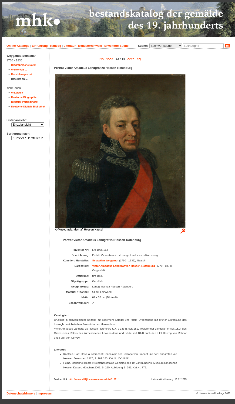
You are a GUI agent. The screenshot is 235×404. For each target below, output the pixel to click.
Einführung (40, 45)
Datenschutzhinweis (21, 393)
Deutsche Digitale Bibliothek (28, 106)
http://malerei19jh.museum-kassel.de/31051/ (93, 379)
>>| (139, 58)
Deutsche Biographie (24, 97)
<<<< (109, 58)
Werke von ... (19, 69)
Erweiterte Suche (116, 45)
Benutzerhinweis (90, 45)
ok (227, 45)
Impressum (45, 393)
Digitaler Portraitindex (24, 101)
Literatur (70, 45)
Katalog (55, 45)
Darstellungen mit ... (23, 74)
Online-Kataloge (18, 45)
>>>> (130, 58)
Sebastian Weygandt (105, 260)
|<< (102, 58)
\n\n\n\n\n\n (165, 45)
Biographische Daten (24, 64)
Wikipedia (17, 92)
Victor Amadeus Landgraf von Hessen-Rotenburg (123, 265)
